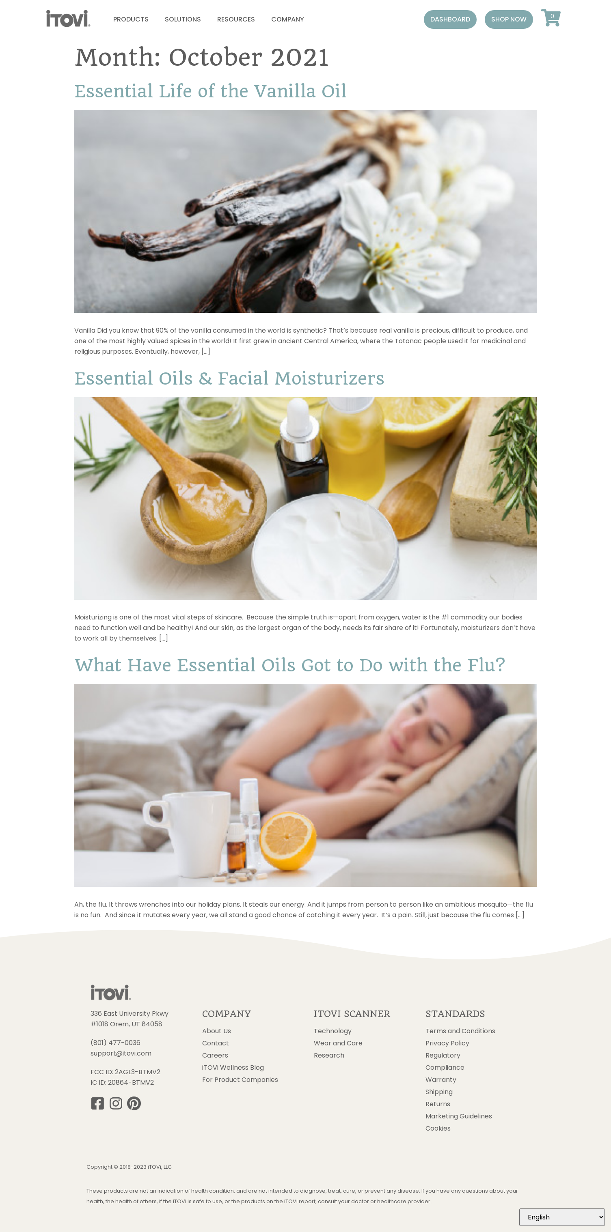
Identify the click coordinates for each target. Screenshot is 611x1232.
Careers (215, 1055)
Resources (236, 19)
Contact (215, 1043)
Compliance (444, 1068)
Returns (437, 1104)
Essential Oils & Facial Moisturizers (229, 378)
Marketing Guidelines (458, 1116)
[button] (450, 19)
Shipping (439, 1092)
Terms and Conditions (460, 1031)
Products (131, 19)
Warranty (440, 1080)
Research (329, 1055)
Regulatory (442, 1055)
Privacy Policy (447, 1043)
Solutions (183, 19)
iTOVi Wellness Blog (233, 1068)
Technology (333, 1031)
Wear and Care (338, 1043)
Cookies (438, 1128)
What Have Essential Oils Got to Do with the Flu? (289, 665)
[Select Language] (562, 1217)
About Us (216, 1031)
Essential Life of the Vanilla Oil (210, 91)
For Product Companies (240, 1080)
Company (287, 19)
